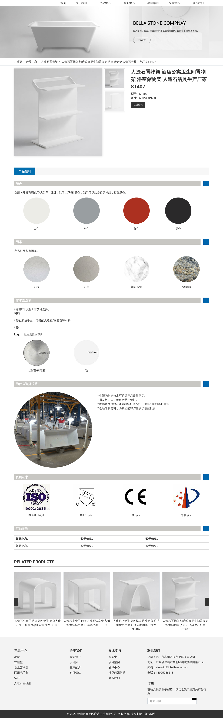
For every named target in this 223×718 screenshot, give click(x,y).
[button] (16, 602)
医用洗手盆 (21, 672)
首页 (63, 3)
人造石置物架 (22, 683)
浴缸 (17, 678)
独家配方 (75, 667)
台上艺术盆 (21, 667)
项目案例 (153, 3)
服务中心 (129, 3)
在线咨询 (138, 104)
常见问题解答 (117, 672)
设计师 (74, 662)
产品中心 (106, 3)
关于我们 (82, 3)
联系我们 (198, 3)
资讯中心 (174, 3)
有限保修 (75, 672)
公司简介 (75, 657)
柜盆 (17, 657)
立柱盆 (18, 662)
